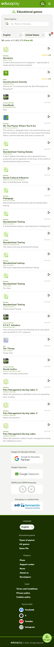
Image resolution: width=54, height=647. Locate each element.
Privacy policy (23, 593)
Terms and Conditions (27, 589)
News (22, 569)
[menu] (49, 4)
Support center (27, 564)
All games (24, 544)
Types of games (27, 540)
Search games (10, 19)
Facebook (26, 610)
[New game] (47, 638)
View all (28, 40)
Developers (25, 577)
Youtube (26, 621)
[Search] (27, 23)
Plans (22, 560)
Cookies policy (23, 597)
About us (24, 573)
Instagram (27, 627)
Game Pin (24, 548)
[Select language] (27, 527)
